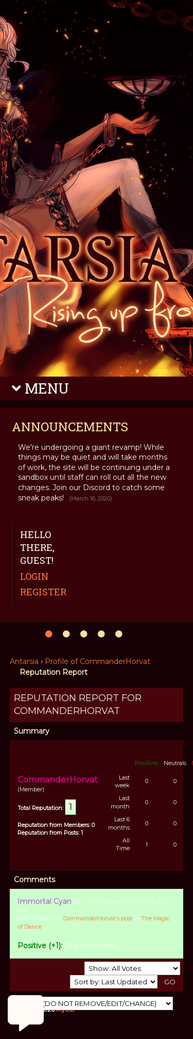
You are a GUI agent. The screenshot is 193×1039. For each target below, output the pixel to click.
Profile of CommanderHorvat (97, 661)
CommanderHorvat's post (97, 918)
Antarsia (24, 661)
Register (43, 592)
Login (34, 576)
